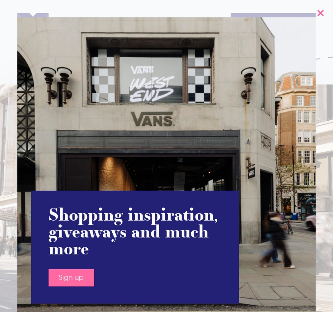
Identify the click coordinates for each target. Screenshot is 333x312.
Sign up (71, 270)
